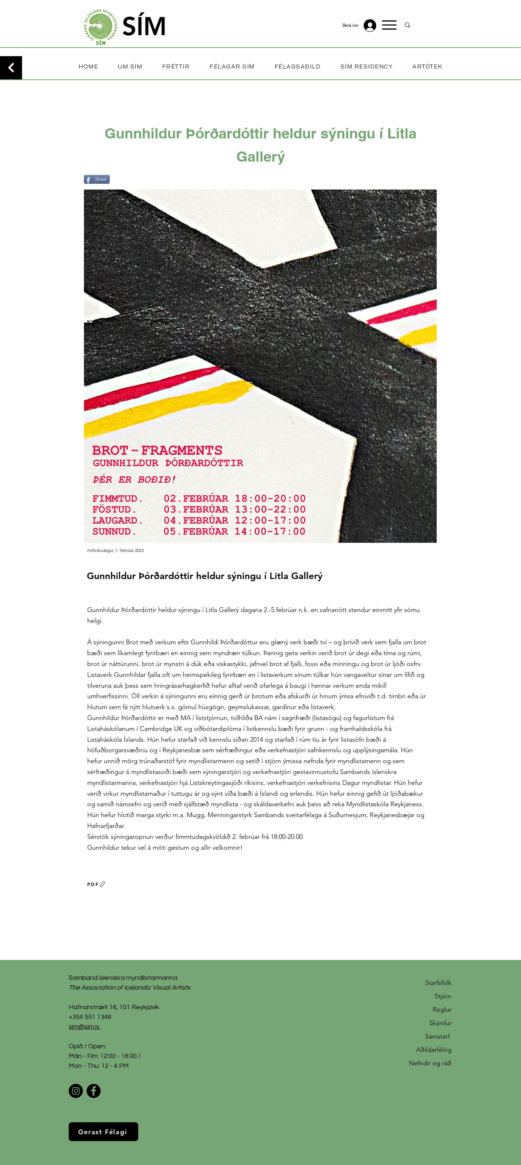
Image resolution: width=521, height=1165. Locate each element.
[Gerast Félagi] (103, 1131)
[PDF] (96, 884)
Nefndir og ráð (430, 1063)
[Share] (97, 179)
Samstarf (438, 1036)
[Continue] (11, 67)
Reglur (442, 1010)
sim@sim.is (84, 1026)
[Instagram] (76, 1091)
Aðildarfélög (434, 1050)
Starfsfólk (438, 983)
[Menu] (389, 25)
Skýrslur (440, 1023)
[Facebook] (93, 1091)
